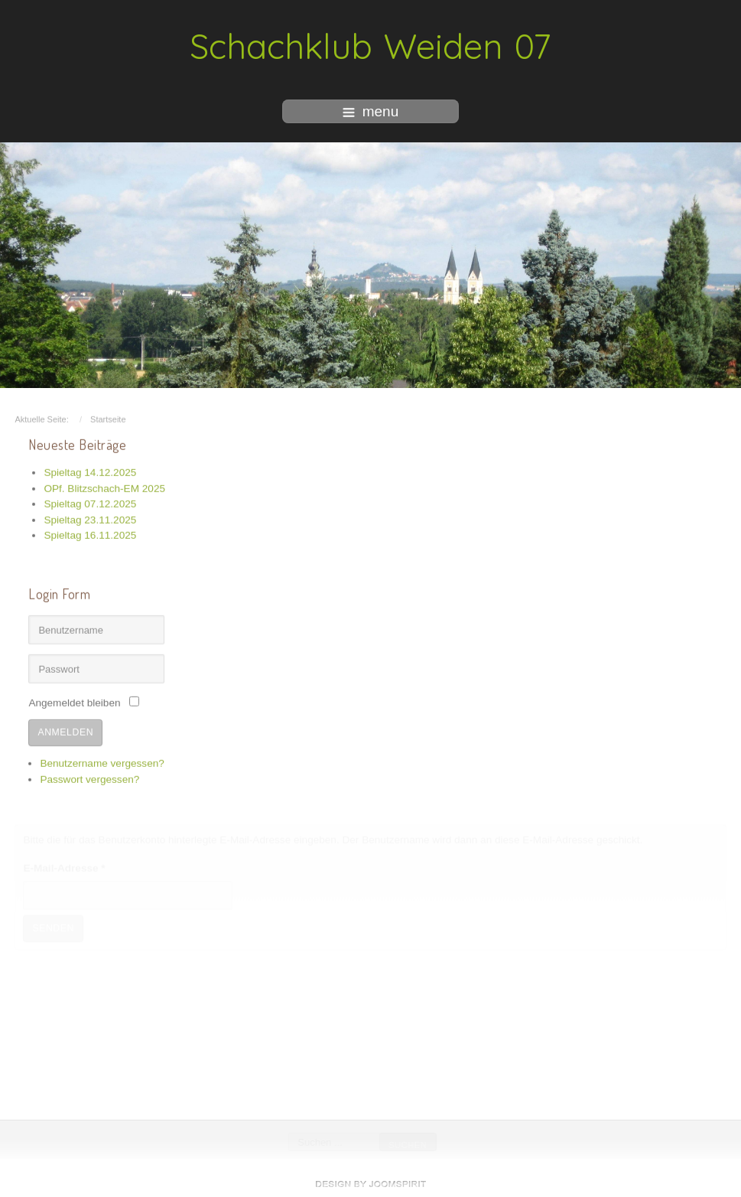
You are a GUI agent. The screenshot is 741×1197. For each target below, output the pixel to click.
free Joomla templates (371, 1184)
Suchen (407, 1145)
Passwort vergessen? (89, 778)
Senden (53, 927)
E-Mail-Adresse (64, 867)
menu (371, 111)
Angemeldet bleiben (74, 702)
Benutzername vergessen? (102, 762)
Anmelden (65, 731)
